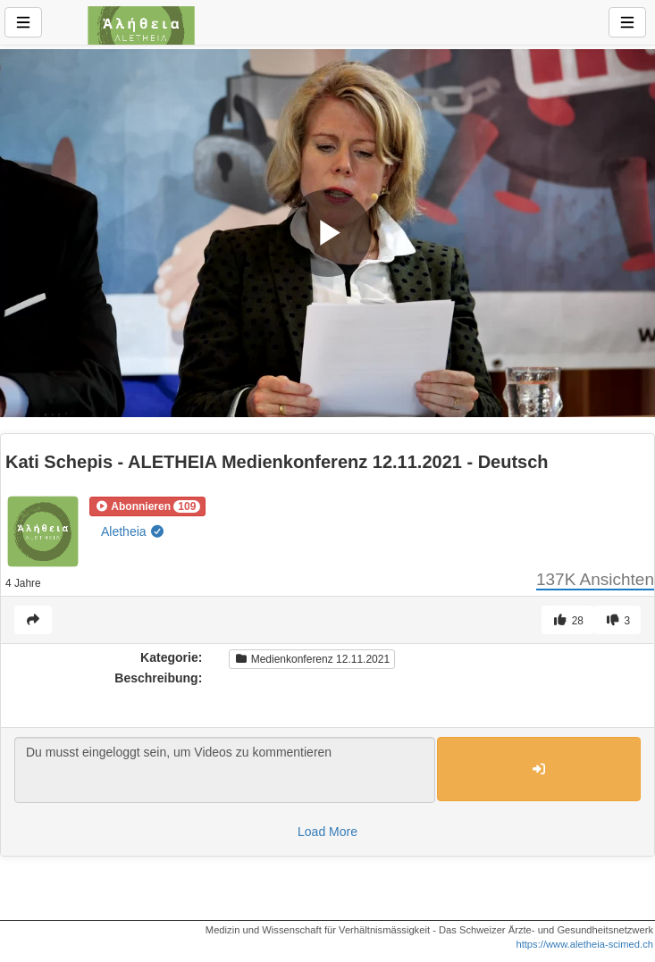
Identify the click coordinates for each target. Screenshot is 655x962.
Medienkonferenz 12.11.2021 (312, 659)
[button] (147, 506)
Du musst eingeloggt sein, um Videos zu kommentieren (224, 770)
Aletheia (133, 531)
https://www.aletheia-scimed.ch (584, 944)
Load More (327, 831)
